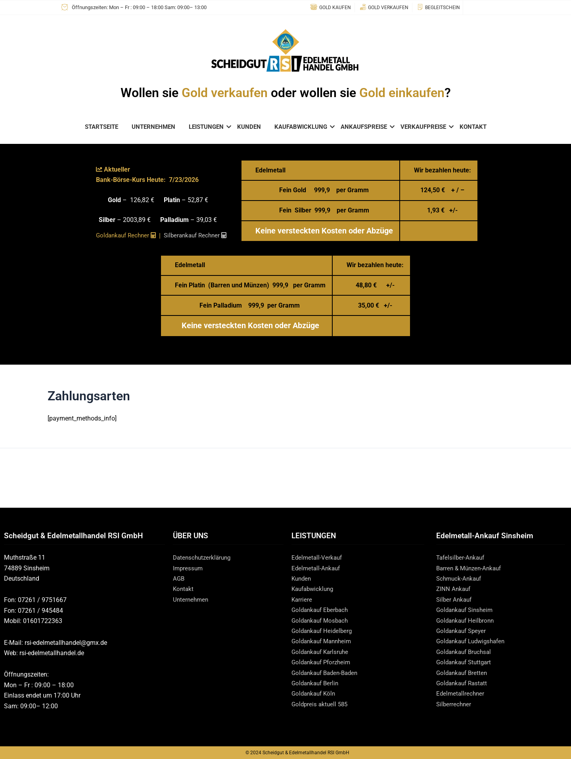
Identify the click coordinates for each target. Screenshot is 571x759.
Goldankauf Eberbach (321, 610)
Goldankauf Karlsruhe (322, 652)
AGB (179, 578)
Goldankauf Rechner (124, 235)
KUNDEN (249, 126)
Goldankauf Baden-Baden (327, 673)
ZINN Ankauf (454, 589)
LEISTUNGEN (207, 126)
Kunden (302, 578)
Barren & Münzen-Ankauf (471, 568)
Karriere (302, 599)
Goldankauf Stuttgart (465, 662)
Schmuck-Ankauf (460, 578)
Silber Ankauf (455, 599)
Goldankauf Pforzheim (323, 662)
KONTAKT (473, 126)
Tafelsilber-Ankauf (461, 557)
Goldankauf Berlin (316, 683)
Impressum (188, 568)
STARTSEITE (101, 126)
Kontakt (184, 589)
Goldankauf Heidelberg (323, 631)
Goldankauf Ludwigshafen (473, 641)
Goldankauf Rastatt (463, 683)
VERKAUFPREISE (424, 126)
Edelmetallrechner (461, 693)
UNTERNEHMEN (153, 126)
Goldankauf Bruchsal (465, 652)
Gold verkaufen (225, 92)
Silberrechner (454, 704)
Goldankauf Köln (315, 693)
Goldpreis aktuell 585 (321, 704)
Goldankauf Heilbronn (467, 620)
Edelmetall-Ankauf (317, 568)
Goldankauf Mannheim (323, 641)
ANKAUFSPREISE (365, 126)
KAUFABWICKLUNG (302, 126)
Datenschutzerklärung (203, 557)
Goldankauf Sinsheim (466, 610)
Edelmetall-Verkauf (317, 557)
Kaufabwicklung (314, 589)
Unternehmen (191, 599)
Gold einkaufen (402, 92)
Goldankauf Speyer (463, 631)
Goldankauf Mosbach (321, 620)
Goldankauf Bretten (463, 673)
